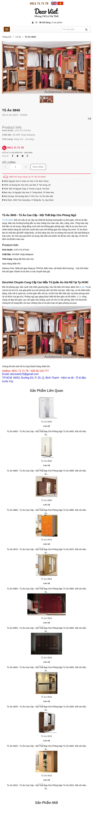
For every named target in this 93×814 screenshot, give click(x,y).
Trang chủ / (8, 37)
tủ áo (82, 287)
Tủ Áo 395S (46, 618)
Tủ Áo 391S (46, 775)
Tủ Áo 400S (46, 421)
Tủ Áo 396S (46, 579)
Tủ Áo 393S (46, 697)
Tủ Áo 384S (7, 220)
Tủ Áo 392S (46, 736)
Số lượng (9, 162)
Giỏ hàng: (50, 22)
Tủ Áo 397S (46, 539)
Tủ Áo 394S (46, 657)
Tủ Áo (18, 37)
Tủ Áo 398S (46, 500)
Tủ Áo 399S (46, 461)
